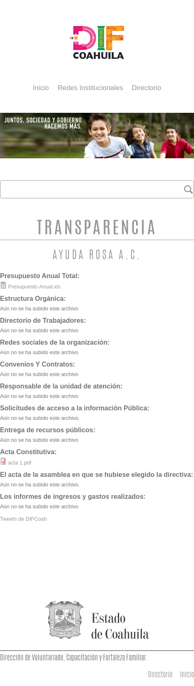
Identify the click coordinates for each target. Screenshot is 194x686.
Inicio (41, 88)
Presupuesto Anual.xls (34, 286)
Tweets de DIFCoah (23, 519)
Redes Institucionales (90, 88)
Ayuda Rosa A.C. (97, 256)
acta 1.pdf (19, 463)
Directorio (146, 88)
